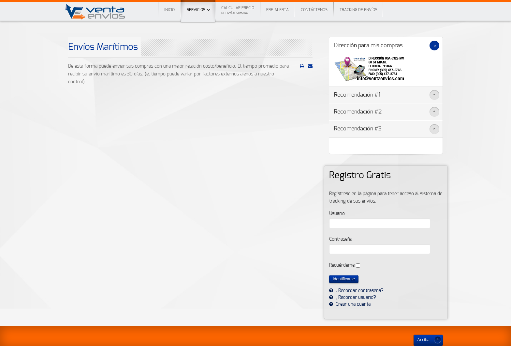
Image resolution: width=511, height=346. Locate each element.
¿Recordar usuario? (355, 297)
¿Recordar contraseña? (359, 290)
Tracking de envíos (358, 10)
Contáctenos (314, 10)
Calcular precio (237, 10)
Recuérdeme (342, 265)
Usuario (337, 213)
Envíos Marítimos (103, 47)
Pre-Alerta (277, 10)
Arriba (423, 340)
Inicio (169, 10)
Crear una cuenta (352, 304)
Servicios (198, 6)
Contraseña (340, 239)
